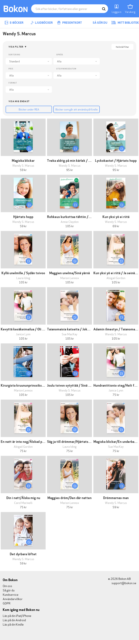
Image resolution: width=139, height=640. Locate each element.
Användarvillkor (12, 599)
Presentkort (69, 23)
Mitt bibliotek (125, 23)
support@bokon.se (122, 583)
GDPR (6, 603)
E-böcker (14, 23)
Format (13, 83)
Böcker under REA (29, 109)
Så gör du (97, 23)
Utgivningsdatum (66, 69)
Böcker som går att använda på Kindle (76, 109)
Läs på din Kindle (13, 624)
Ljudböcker (42, 23)
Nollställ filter (122, 46)
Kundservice (10, 594)
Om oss (7, 586)
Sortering (14, 54)
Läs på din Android (14, 620)
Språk (59, 54)
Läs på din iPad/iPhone (17, 615)
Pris (11, 69)
